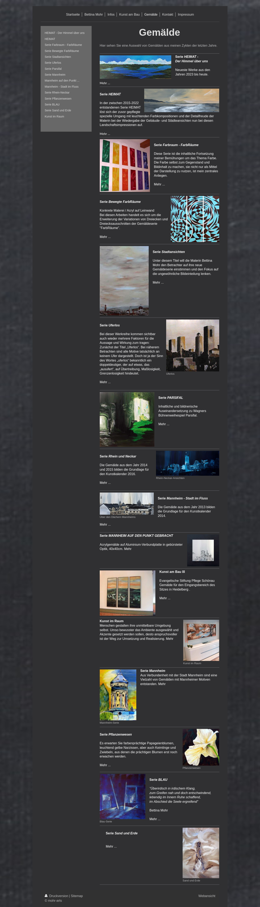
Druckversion (57, 896)
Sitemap (77, 896)
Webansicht (206, 896)
